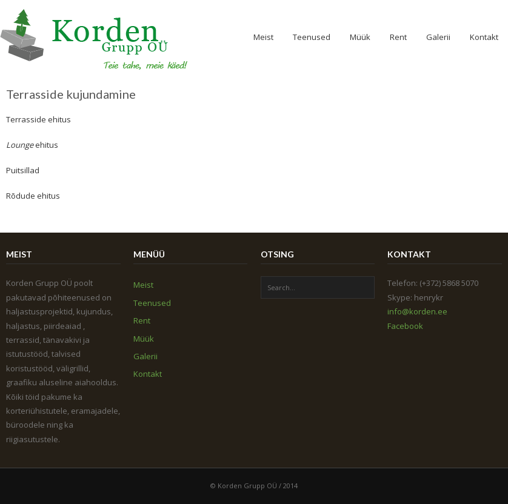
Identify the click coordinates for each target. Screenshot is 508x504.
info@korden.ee (417, 311)
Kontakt (484, 36)
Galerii (438, 36)
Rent (398, 36)
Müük (360, 36)
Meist (263, 36)
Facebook (405, 325)
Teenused (311, 36)
